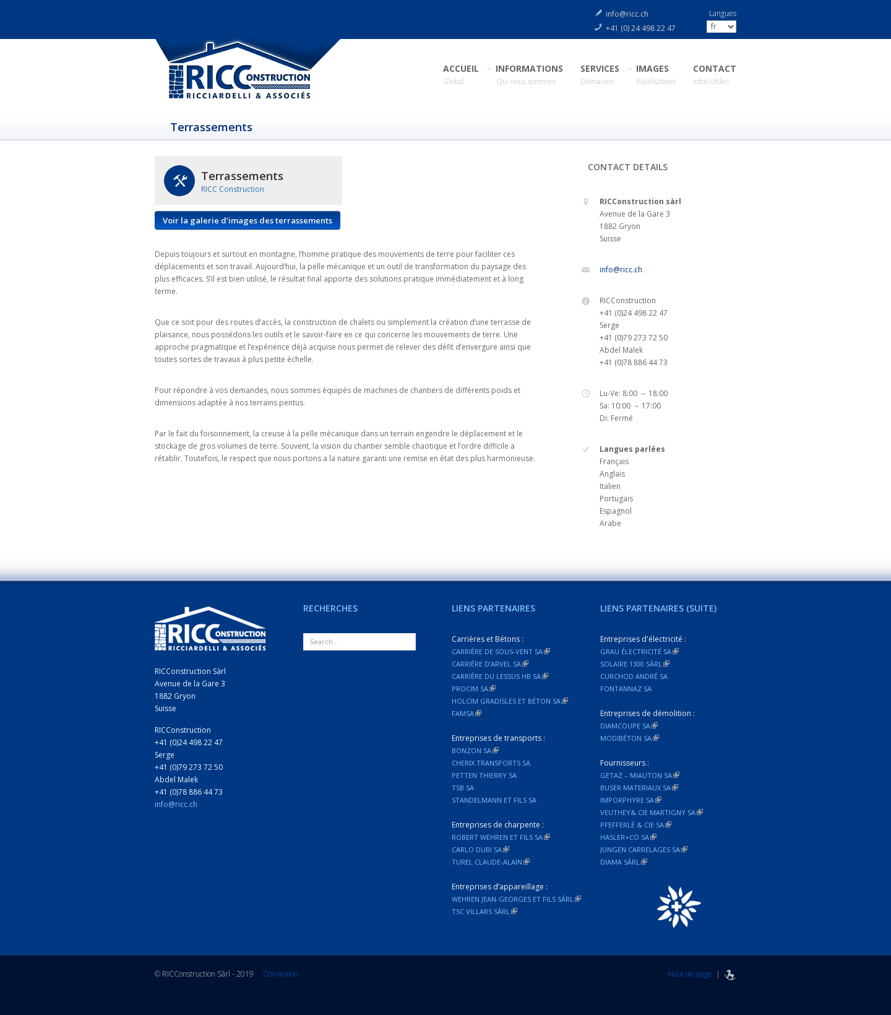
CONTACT (714, 75)
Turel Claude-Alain (491, 861)
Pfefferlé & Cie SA (635, 824)
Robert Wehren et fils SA (501, 837)
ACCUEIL (461, 75)
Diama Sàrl (623, 861)
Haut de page (690, 974)
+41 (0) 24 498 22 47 (641, 28)
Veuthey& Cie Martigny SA (651, 812)
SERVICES (599, 75)
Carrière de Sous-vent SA (501, 651)
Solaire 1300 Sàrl (634, 663)
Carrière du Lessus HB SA (500, 676)
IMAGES (656, 75)
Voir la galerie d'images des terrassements (247, 220)
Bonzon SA (475, 750)
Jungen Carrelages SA (643, 849)
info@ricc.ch (627, 14)
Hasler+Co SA (628, 837)
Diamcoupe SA (629, 725)
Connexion (280, 974)
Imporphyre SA (630, 800)
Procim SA (474, 688)
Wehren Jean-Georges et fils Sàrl (516, 899)
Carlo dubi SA (480, 849)
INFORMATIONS (529, 75)
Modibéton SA (629, 738)
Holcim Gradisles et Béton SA (510, 701)
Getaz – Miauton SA (639, 775)
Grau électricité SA (639, 651)
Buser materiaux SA (639, 787)
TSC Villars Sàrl (484, 911)
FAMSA (466, 713)
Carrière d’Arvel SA (490, 663)
